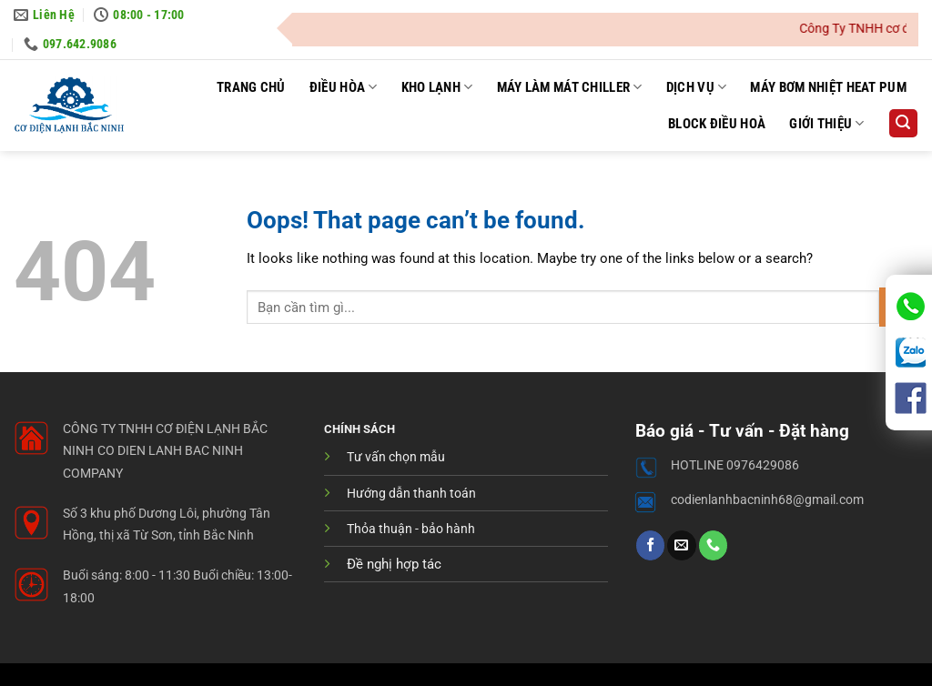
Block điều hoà (716, 124)
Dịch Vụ (696, 87)
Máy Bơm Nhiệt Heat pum (828, 87)
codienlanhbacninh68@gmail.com (767, 500)
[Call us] (713, 545)
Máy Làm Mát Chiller (570, 87)
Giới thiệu (827, 123)
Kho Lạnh (437, 87)
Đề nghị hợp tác (394, 564)
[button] (903, 123)
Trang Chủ (251, 87)
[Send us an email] (681, 545)
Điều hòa (343, 87)
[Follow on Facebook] (650, 545)
